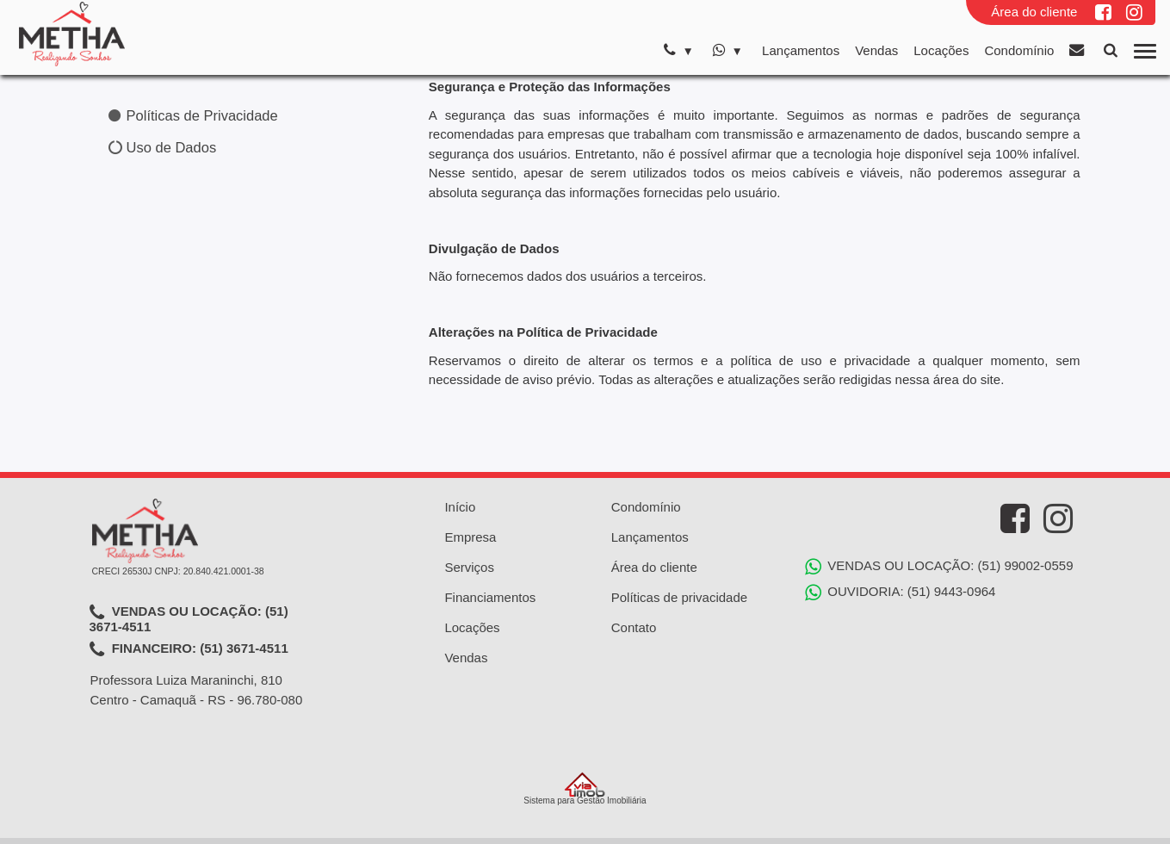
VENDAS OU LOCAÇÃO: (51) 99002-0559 (939, 566)
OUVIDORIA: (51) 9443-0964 (900, 592)
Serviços (469, 567)
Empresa (470, 537)
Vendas (876, 50)
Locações (941, 50)
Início (459, 507)
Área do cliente (1034, 11)
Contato (634, 627)
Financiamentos (489, 597)
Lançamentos (800, 50)
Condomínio (1019, 50)
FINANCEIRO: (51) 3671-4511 (189, 649)
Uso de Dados (162, 147)
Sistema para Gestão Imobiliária (584, 789)
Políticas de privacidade (679, 597)
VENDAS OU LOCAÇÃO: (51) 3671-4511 (189, 618)
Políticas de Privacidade (193, 115)
